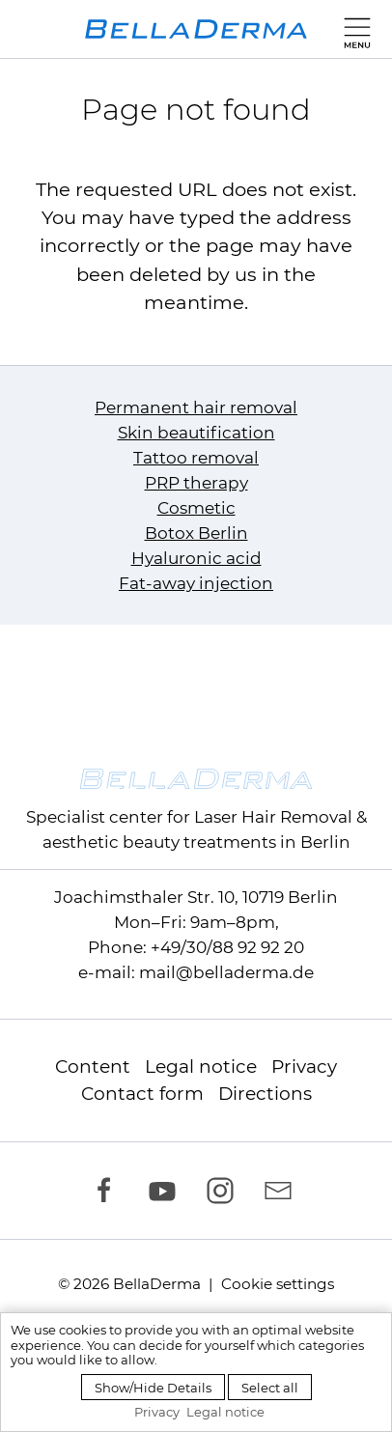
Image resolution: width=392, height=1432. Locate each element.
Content (92, 1066)
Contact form (142, 1093)
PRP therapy (196, 482)
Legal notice (201, 1066)
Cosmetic (196, 508)
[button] (353, 29)
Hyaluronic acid (196, 558)
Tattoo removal (196, 457)
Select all (269, 1387)
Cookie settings (277, 1284)
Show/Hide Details (153, 1387)
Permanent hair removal (196, 407)
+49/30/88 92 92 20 (227, 947)
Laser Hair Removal (273, 817)
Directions (265, 1093)
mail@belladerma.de (226, 972)
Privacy (304, 1066)
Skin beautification (196, 432)
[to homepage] (196, 29)
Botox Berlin (196, 533)
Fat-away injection (196, 583)
